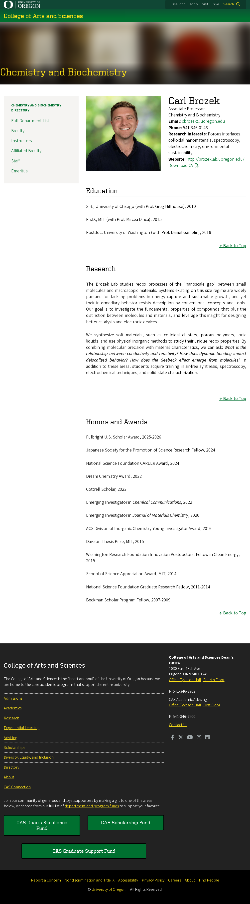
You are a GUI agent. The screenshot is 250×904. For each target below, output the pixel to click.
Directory (11, 767)
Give (216, 4)
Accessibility (128, 880)
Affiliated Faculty (26, 151)
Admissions (13, 698)
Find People (209, 880)
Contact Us (178, 725)
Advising (10, 738)
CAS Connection (17, 787)
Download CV (180, 165)
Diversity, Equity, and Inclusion (29, 757)
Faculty (17, 131)
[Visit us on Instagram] (199, 738)
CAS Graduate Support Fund (83, 851)
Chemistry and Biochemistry (63, 71)
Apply (194, 4)
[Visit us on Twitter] (180, 738)
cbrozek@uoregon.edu (203, 121)
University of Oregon (108, 889)
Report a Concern (46, 880)
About (9, 777)
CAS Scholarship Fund (125, 822)
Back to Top (234, 246)
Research (11, 718)
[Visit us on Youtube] (190, 738)
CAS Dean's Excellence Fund (41, 825)
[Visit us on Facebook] (172, 738)
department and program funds (92, 806)
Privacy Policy (153, 880)
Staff (15, 161)
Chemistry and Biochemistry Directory (36, 108)
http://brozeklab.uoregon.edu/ (215, 159)
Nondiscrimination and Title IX (90, 880)
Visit (205, 4)
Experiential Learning (21, 728)
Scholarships (14, 747)
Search (228, 4)
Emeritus (19, 171)
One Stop (178, 4)
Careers (174, 880)
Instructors (21, 141)
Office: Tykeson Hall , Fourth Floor (197, 680)
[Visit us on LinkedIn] (207, 738)
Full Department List (30, 121)
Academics (12, 708)
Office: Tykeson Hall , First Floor (194, 705)
